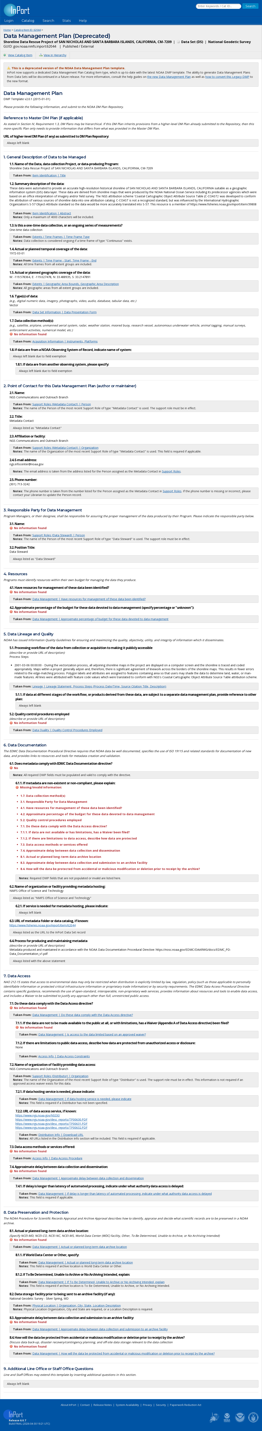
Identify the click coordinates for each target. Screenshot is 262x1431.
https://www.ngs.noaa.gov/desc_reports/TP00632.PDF (51, 1127)
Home (7, 30)
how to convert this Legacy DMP (227, 77)
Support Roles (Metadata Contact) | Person (61, 404)
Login (8, 21)
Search (48, 21)
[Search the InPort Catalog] (218, 6)
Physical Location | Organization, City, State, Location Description (76, 1305)
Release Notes (103, 1405)
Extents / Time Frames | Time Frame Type (61, 237)
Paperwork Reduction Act (185, 1405)
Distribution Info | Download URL (60, 1135)
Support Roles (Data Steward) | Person (58, 535)
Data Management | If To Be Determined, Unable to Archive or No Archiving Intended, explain (101, 1282)
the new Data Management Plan (169, 77)
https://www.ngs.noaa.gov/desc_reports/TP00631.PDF (51, 1124)
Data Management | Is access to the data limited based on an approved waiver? (92, 1034)
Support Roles (171, 471)
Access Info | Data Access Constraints (64, 1056)
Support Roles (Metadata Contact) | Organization (65, 448)
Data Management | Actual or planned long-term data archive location (79, 1247)
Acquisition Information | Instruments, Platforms (65, 341)
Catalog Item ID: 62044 (27, 30)
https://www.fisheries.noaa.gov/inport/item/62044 (42, 925)
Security (161, 1405)
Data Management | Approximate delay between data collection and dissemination (88, 1178)
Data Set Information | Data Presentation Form (64, 312)
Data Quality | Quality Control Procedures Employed (67, 730)
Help (83, 21)
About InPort (68, 1405)
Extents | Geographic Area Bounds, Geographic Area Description (75, 284)
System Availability (127, 1405)
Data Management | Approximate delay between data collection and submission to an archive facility (100, 1329)
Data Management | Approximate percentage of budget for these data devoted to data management (100, 619)
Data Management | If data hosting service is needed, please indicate (84, 1099)
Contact (85, 1405)
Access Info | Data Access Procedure (57, 1158)
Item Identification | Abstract (51, 213)
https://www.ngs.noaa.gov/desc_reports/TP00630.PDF (51, 1119)
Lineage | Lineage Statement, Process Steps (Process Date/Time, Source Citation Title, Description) (99, 686)
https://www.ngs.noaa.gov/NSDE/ (37, 1115)
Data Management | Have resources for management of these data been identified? (89, 599)
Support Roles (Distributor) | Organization (60, 1076)
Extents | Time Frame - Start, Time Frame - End (64, 260)
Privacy (147, 1405)
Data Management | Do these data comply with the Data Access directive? (82, 1015)
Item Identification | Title (49, 175)
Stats (66, 21)
